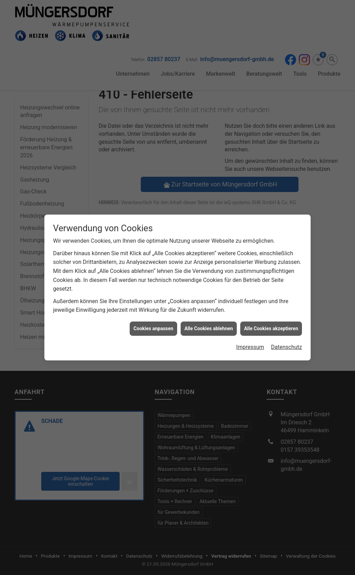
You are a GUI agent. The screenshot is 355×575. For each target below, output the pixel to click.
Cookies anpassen (153, 324)
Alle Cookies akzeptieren (271, 324)
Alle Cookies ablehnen (208, 324)
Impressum (250, 343)
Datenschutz (286, 343)
